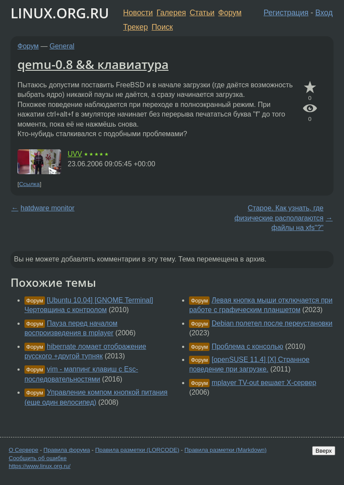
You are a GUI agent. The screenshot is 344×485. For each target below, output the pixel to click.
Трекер (135, 27)
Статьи (201, 12)
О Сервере (23, 450)
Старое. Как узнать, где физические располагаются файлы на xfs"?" (278, 217)
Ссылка (29, 184)
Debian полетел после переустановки (272, 323)
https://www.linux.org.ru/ (39, 466)
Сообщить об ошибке (38, 458)
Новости (138, 12)
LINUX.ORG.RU (59, 12)
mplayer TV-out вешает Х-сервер (264, 382)
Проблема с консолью (247, 346)
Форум (229, 12)
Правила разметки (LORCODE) (137, 450)
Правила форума (67, 450)
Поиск (162, 27)
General (62, 46)
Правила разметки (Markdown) (225, 450)
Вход (324, 12)
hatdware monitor (48, 208)
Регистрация (286, 12)
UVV (75, 154)
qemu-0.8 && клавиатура (93, 64)
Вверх (324, 450)
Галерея (171, 12)
